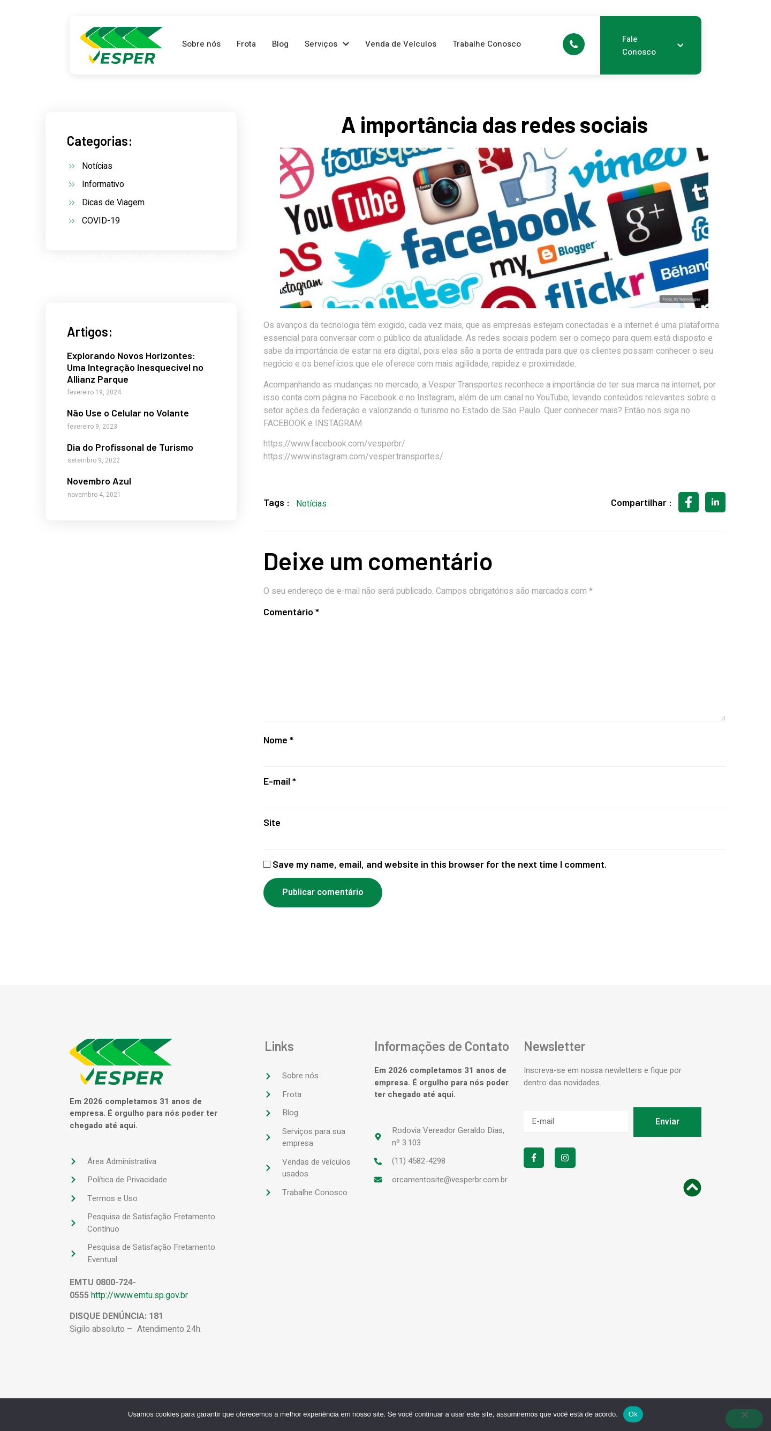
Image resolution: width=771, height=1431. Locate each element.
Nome (278, 742)
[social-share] (688, 502)
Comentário (291, 611)
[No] (744, 1418)
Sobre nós (201, 44)
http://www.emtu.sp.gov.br (139, 1298)
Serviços (327, 44)
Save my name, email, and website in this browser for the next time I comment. (440, 867)
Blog (280, 44)
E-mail (279, 783)
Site (272, 825)
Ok (633, 1414)
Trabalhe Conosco (486, 44)
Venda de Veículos (400, 44)
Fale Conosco (652, 45)
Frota (246, 44)
